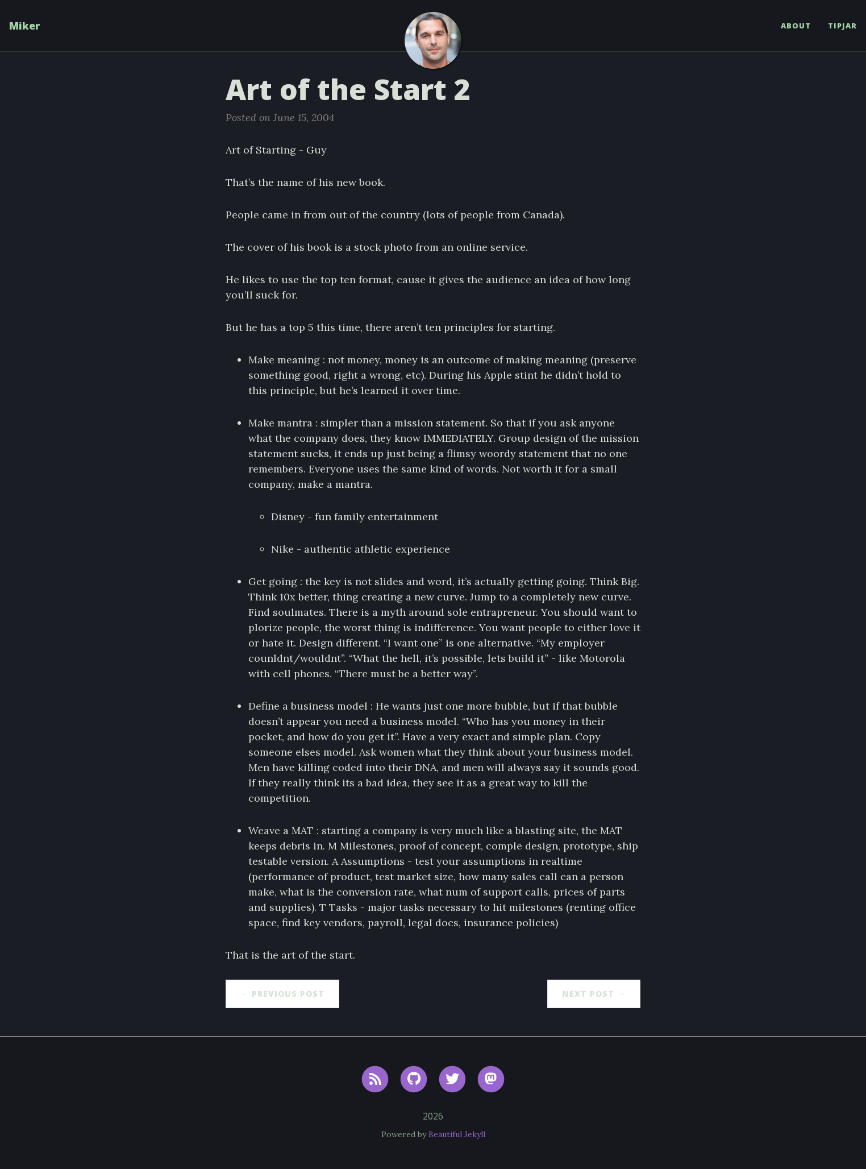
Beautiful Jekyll (456, 1134)
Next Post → (594, 993)
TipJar (842, 25)
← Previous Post (282, 993)
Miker (24, 25)
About (796, 25)
